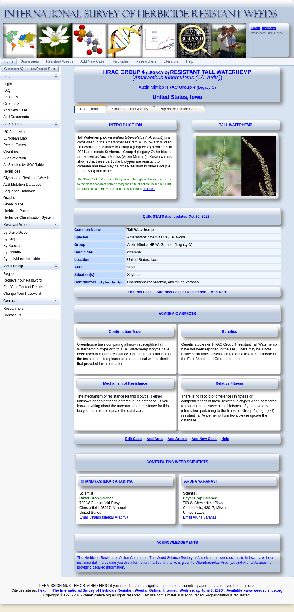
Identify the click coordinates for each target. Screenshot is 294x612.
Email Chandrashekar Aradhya (104, 517)
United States (169, 97)
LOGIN (255, 28)
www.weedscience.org (263, 590)
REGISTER (269, 28)
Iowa (196, 97)
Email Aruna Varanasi (200, 517)
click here (149, 189)
